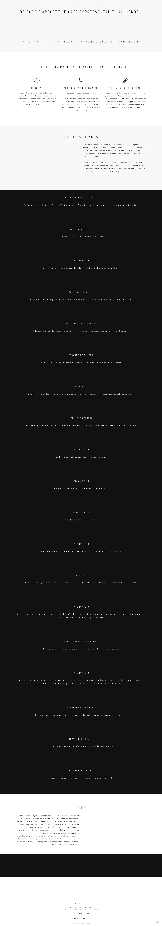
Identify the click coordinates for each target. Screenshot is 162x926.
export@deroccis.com (85, 910)
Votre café (84, 3)
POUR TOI (96, 3)
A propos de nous (69, 3)
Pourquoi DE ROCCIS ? (49, 3)
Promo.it (87, 923)
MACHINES (106, 3)
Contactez (117, 3)
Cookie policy (81, 918)
